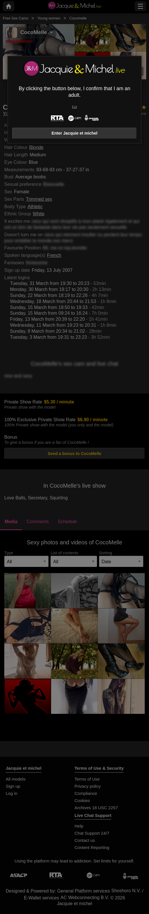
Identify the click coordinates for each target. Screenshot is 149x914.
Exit (74, 107)
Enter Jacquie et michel (75, 133)
